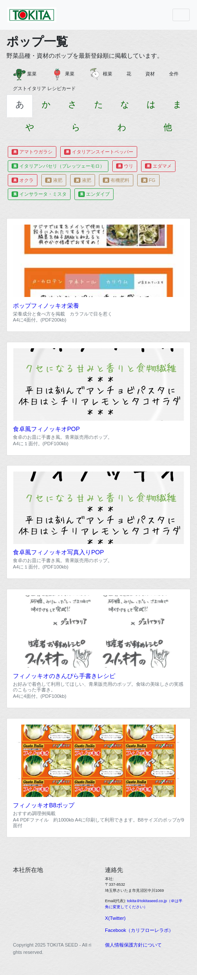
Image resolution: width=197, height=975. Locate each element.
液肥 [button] (53, 180)
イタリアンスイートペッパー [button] (98, 152)
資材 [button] (152, 73)
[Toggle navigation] (181, 15)
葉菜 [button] (27, 74)
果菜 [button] (65, 74)
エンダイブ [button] (94, 194)
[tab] (19, 105)
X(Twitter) (115, 918)
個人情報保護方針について (133, 944)
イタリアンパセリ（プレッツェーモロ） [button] (58, 166)
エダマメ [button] (158, 166)
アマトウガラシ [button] (32, 152)
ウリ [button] (124, 166)
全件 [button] (176, 73)
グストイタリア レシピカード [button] (46, 88)
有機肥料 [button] (116, 180)
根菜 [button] (103, 74)
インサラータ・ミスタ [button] (39, 194)
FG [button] (148, 180)
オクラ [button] (23, 180)
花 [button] (131, 73)
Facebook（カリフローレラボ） (139, 930)
